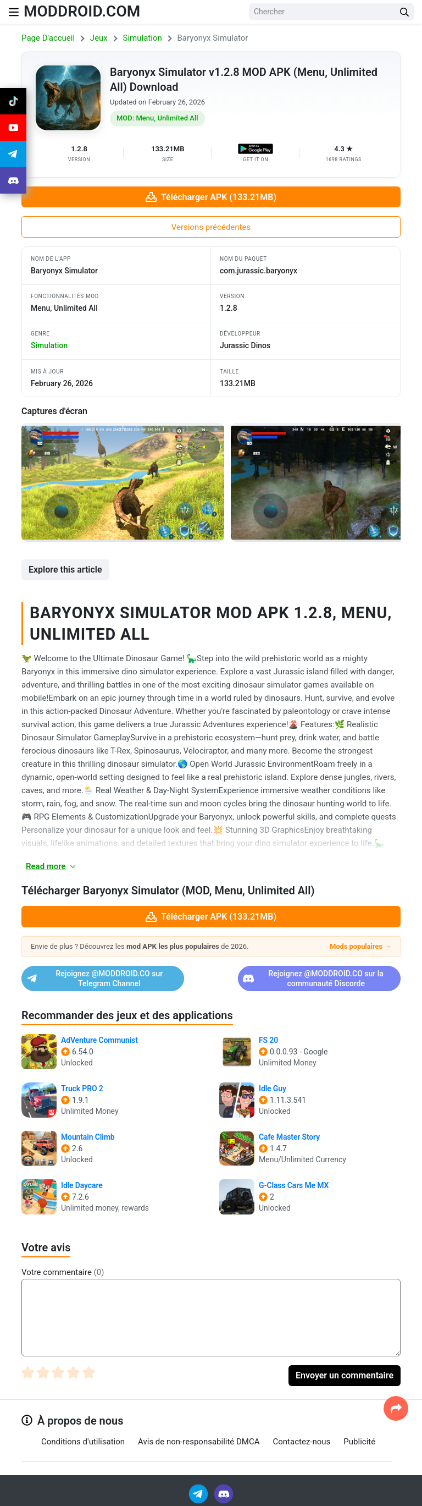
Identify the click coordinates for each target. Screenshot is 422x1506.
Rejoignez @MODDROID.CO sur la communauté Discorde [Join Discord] (307, 978)
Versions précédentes (211, 227)
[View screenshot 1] (122, 482)
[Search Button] (404, 11)
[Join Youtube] (13, 127)
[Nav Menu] (13, 12)
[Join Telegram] (199, 1493)
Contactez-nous (302, 1442)
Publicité (359, 1442)
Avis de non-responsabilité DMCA (198, 1442)
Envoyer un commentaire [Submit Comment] (344, 1375)
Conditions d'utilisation (83, 1442)
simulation (49, 345)
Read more (51, 866)
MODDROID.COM (82, 11)
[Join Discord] (224, 1493)
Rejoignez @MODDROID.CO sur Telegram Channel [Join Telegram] (109, 978)
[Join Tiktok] (13, 101)
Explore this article (65, 569)
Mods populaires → (360, 946)
